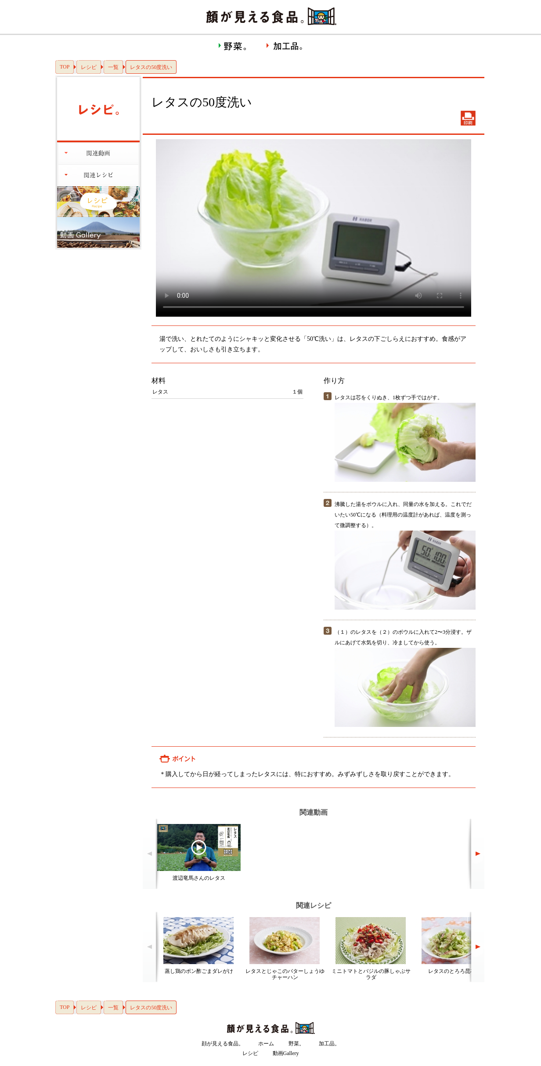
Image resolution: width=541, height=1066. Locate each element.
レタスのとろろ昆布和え (457, 971)
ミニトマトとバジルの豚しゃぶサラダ (371, 974)
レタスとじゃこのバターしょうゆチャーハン (285, 974)
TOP (64, 67)
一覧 (113, 67)
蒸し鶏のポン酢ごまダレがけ (199, 971)
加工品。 (329, 1044)
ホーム (266, 1044)
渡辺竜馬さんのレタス (199, 878)
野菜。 (296, 1044)
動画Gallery (286, 1053)
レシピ (89, 67)
